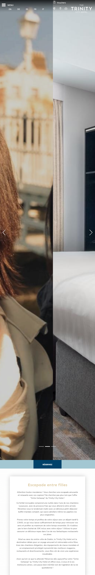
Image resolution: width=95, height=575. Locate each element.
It (43, 9)
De (18, 9)
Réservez (47, 464)
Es (27, 9)
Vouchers (59, 2)
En (10, 9)
